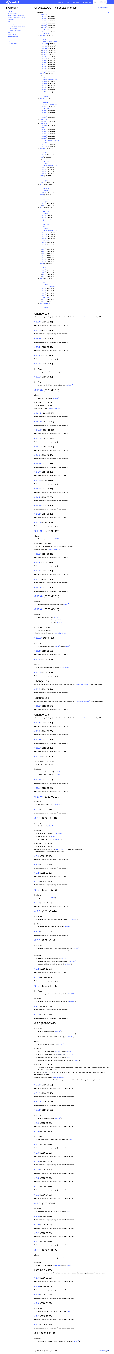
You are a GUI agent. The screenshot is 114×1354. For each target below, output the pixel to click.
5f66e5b (56, 774)
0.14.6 (44, 60)
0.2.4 (43, 270)
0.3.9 (43, 243)
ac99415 (51, 898)
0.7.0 (41, 184)
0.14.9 (44, 54)
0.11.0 (44, 138)
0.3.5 (43, 253)
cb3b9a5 (67, 964)
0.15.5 (44, 21)
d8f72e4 (71, 1054)
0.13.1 (44, 90)
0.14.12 (44, 48)
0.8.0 (41, 176)
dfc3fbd (66, 926)
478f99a (71, 1001)
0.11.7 (44, 117)
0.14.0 (42, 73)
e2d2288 (69, 385)
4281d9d (60, 1044)
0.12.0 (42, 98)
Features (45, 96)
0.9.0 (41, 157)
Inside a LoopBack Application (16, 15)
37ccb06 (49, 826)
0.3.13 (44, 232)
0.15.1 (44, 31)
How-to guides (13, 24)
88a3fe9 (55, 398)
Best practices (12, 34)
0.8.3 (43, 169)
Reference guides (13, 36)
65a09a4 (57, 804)
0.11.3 (44, 132)
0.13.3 (44, 85)
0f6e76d (57, 1031)
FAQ (9, 41)
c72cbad (62, 372)
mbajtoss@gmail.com (58, 1077)
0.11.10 (44, 106)
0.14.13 (44, 46)
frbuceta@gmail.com (60, 633)
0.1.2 (43, 299)
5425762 (58, 620)
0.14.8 (44, 56)
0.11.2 (44, 134)
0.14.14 (44, 44)
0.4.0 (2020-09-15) (45, 220)
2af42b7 (65, 604)
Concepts (10, 32)
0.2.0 (41, 278)
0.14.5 (44, 62)
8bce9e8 (72, 961)
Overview (10, 11)
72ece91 (57, 839)
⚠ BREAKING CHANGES (51, 140)
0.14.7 (44, 58)
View (68, 2)
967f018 (73, 919)
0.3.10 (44, 238)
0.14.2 (44, 69)
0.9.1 (43, 155)
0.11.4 (44, 130)
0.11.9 (44, 111)
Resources (76, 2)
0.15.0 (42, 35)
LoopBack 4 (12, 7)
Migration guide (12, 43)
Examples (11, 21)
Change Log (43, 14)
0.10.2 (44, 144)
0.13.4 (44, 83)
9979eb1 (56, 646)
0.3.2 (43, 259)
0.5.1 (43, 205)
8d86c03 (53, 836)
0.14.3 (44, 67)
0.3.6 (43, 251)
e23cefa (56, 617)
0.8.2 (43, 171)
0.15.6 (44, 19)
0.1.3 (43, 295)
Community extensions (15, 30)
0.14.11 (44, 50)
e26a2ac (58, 623)
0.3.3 (43, 257)
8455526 (69, 1036)
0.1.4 (43, 293)
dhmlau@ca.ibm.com (54, 408)
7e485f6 (75, 1060)
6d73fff (64, 958)
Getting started (12, 13)
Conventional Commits (82, 317)
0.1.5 (43, 291)
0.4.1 (43, 217)
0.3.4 (43, 255)
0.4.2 (43, 215)
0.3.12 (44, 234)
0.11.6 (44, 121)
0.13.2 (44, 87)
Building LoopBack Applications (16, 17)
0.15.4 (44, 23)
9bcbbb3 (58, 833)
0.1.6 (43, 289)
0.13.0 (42, 92)
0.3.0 (41, 264)
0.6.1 (43, 192)
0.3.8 (43, 245)
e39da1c (71, 1034)
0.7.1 (43, 182)
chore (44, 39)
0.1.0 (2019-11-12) (45, 303)
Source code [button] (103, 7)
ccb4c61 (56, 772)
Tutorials (11, 19)
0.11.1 (44, 136)
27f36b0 (70, 994)
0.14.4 (44, 65)
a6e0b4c (57, 1051)
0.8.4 (43, 167)
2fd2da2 (75, 948)
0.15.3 (44, 25)
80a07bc (76, 951)
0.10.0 (42, 148)
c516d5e (65, 667)
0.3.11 (44, 236)
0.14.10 (44, 52)
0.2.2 (43, 274)
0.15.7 (44, 17)
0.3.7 (43, 249)
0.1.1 (43, 301)
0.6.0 (41, 195)
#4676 (68, 1051)
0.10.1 (44, 146)
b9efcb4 (55, 539)
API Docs (61, 2)
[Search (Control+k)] (100, 2)
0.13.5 (44, 81)
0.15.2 (44, 27)
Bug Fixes (46, 29)
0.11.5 (44, 125)
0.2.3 (43, 272)
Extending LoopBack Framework (17, 26)
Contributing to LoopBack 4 (15, 38)
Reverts (45, 115)
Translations (87, 2)
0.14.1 (44, 71)
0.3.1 (43, 261)
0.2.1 (43, 276)
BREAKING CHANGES (50, 42)
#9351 (67, 646)
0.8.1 (43, 173)
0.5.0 (41, 207)
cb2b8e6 (68, 1057)
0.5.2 (43, 203)
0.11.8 (44, 113)
